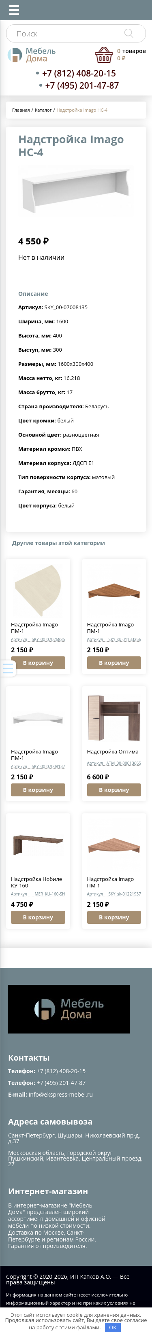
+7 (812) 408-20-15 (79, 73)
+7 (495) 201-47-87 (82, 85)
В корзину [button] (38, 662)
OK (112, 1327)
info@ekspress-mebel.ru (61, 1094)
